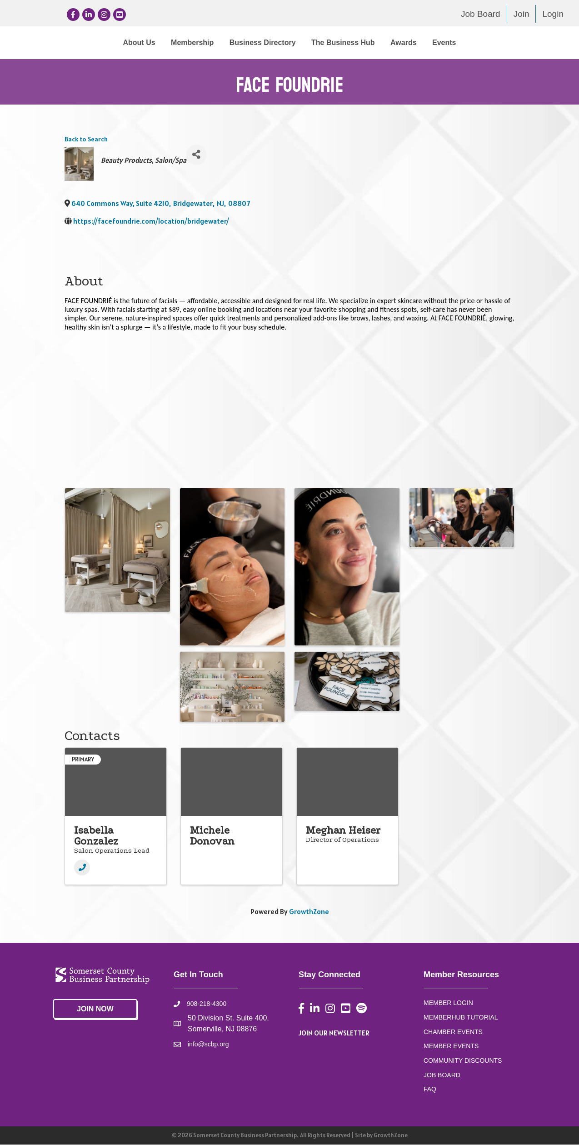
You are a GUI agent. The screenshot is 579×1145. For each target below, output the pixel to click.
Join (521, 14)
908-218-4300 (206, 1004)
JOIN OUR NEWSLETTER (334, 1033)
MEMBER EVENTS (451, 1046)
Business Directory (188, 42)
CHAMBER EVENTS (453, 1032)
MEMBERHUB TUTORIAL (461, 1017)
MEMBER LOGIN (448, 1003)
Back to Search (86, 139)
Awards (478, 42)
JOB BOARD (442, 1075)
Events (519, 42)
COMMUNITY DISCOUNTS (463, 1061)
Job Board (480, 14)
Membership (117, 42)
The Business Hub (418, 42)
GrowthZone (309, 911)
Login (553, 14)
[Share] (196, 155)
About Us (64, 42)
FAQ (430, 1089)
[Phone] (82, 868)
